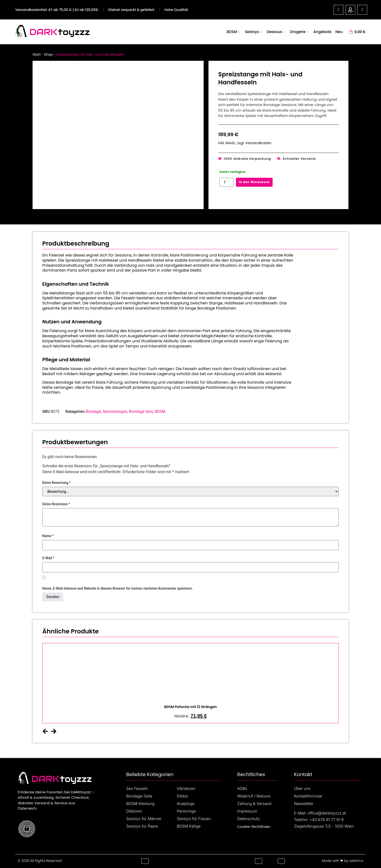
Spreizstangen (115, 411)
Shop (48, 54)
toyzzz (74, 32)
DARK (43, 32)
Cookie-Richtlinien (253, 826)
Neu (339, 31)
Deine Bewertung (56, 482)
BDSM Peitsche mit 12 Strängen (190, 706)
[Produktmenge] (226, 182)
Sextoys (254, 31)
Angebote (323, 31)
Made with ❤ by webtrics (342, 860)
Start (37, 54)
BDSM (234, 31)
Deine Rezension (56, 504)
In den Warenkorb (254, 182)
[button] (45, 731)
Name (48, 536)
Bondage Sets (141, 411)
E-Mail (48, 558)
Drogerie (300, 31)
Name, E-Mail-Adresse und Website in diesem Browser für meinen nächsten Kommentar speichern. (117, 588)
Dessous (276, 31)
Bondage (93, 411)
